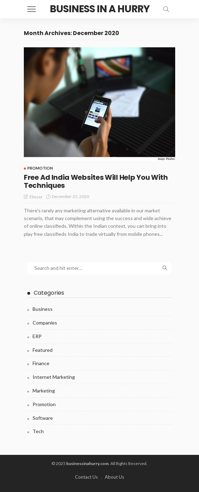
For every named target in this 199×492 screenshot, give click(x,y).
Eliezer (36, 196)
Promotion (40, 168)
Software (43, 418)
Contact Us (86, 477)
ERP (37, 336)
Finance (41, 363)
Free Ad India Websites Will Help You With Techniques (96, 181)
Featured (43, 350)
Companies (45, 323)
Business (43, 309)
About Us (114, 477)
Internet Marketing (54, 377)
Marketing (44, 391)
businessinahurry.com (87, 463)
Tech (38, 431)
